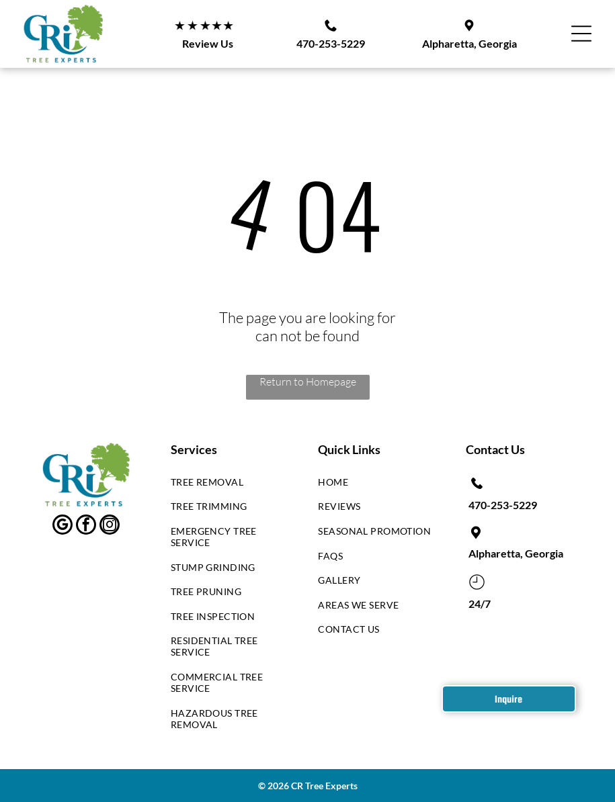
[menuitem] (229, 485)
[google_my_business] (62, 526)
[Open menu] (581, 34)
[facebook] (86, 526)
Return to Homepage (307, 381)
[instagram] (109, 526)
